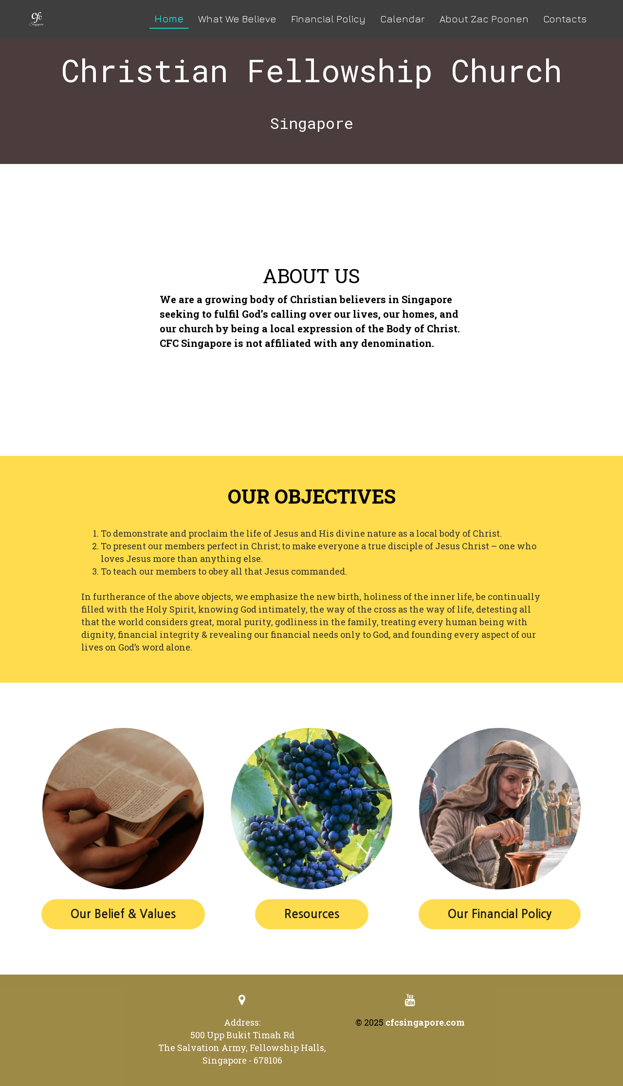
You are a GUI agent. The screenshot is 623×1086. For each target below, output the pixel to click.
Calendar (402, 18)
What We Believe (237, 18)
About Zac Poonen (484, 18)
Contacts (564, 18)
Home (168, 18)
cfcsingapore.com (425, 1022)
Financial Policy (328, 18)
